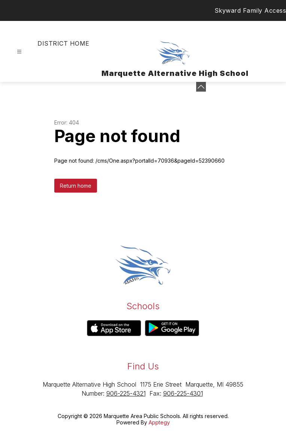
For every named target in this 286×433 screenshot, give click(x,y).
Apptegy (159, 422)
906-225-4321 (126, 393)
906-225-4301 (183, 393)
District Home (63, 43)
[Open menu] (19, 51)
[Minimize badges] (201, 87)
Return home (75, 185)
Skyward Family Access (250, 10)
